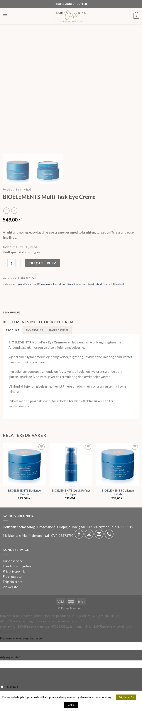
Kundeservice (13, 561)
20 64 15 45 (124, 527)
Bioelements (44, 284)
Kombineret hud (76, 284)
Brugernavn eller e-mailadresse (22, 638)
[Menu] (5, 16)
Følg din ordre (13, 582)
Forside (7, 189)
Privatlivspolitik (14, 571)
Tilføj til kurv (42, 263)
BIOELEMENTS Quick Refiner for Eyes (71, 492)
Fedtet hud (59, 284)
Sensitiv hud (23, 189)
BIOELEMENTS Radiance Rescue (24, 492)
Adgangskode (10, 657)
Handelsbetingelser (17, 566)
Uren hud (118, 284)
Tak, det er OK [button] (126, 697)
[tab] (71, 313)
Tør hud (107, 284)
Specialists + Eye (26, 284)
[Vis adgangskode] (4, 675)
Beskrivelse (11, 312)
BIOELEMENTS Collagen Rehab (118, 492)
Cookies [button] (71, 704)
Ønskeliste (10, 587)
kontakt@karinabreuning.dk (30, 536)
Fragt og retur (13, 576)
